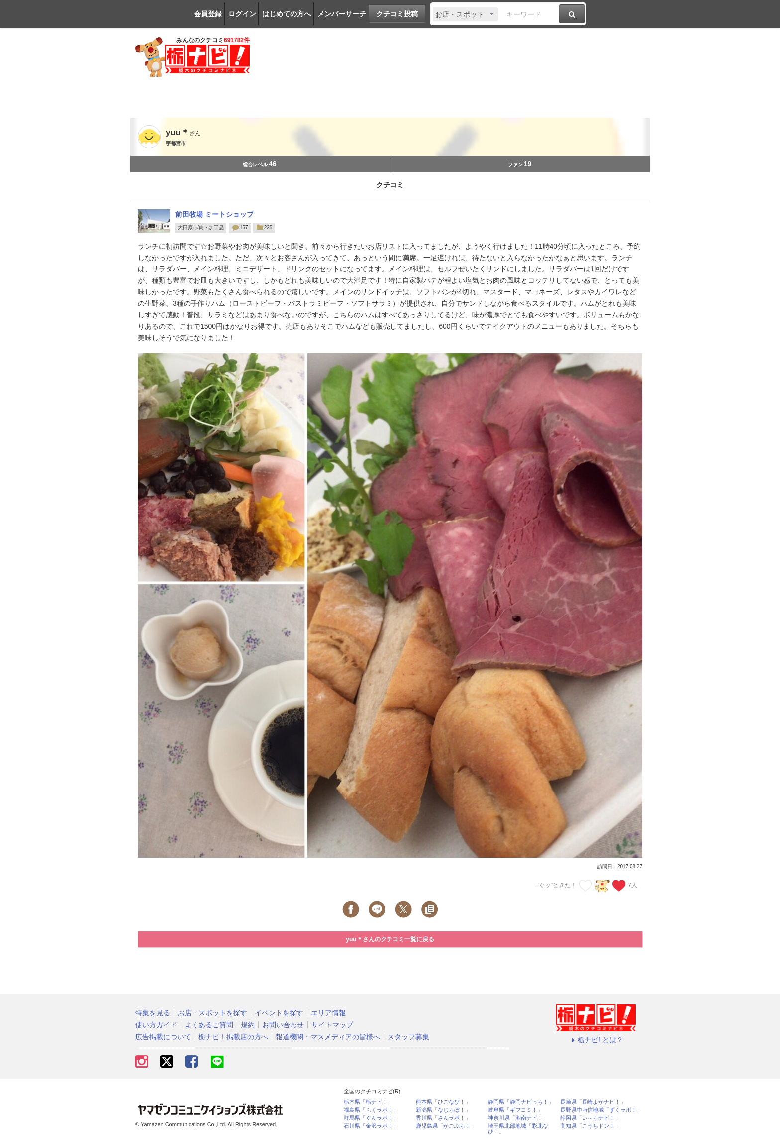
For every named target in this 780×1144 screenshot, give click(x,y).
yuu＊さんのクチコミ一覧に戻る (390, 939)
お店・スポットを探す (212, 1013)
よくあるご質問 (209, 1025)
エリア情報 (328, 1013)
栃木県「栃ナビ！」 (368, 1102)
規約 (248, 1025)
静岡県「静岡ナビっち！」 (521, 1102)
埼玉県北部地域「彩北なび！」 (518, 1128)
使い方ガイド (156, 1025)
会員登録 (208, 14)
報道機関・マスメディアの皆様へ (328, 1037)
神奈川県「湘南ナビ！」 (518, 1118)
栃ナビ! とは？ (596, 1040)
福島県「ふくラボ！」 (371, 1110)
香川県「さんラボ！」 (443, 1118)
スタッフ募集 (408, 1037)
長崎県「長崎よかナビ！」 (593, 1102)
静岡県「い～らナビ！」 (590, 1118)
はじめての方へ (286, 14)
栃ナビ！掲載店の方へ (233, 1037)
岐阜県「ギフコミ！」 (515, 1110)
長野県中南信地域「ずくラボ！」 (601, 1110)
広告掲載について (163, 1037)
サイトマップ (332, 1025)
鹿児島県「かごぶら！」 (446, 1126)
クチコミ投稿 (397, 14)
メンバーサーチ (341, 14)
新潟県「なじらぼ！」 (443, 1110)
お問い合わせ (283, 1025)
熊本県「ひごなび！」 (443, 1102)
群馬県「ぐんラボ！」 (371, 1118)
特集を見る (152, 1013)
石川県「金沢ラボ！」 (371, 1126)
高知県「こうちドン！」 (590, 1126)
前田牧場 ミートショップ (214, 214)
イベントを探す (279, 1013)
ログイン (242, 14)
